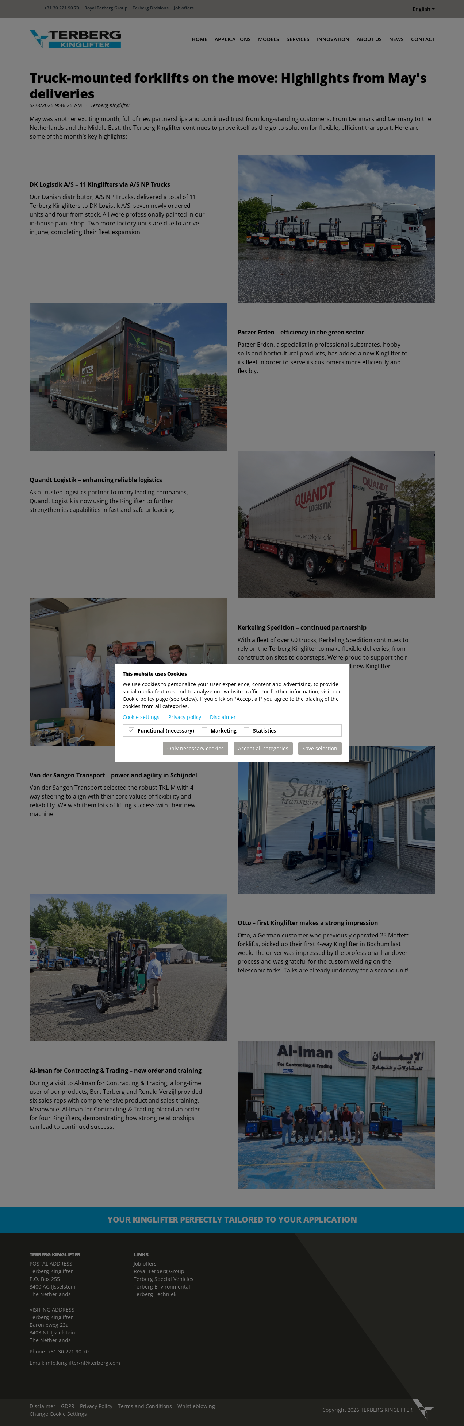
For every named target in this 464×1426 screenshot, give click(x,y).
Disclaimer (223, 717)
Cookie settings (142, 717)
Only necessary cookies (195, 748)
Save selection (320, 748)
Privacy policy (185, 717)
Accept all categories (263, 748)
